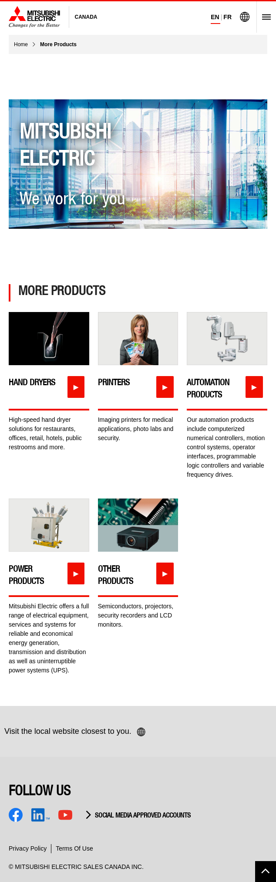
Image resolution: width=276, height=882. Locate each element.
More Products (58, 44)
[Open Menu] (263, 17)
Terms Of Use (74, 848)
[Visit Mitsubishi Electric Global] (244, 17)
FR (227, 17)
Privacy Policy (28, 848)
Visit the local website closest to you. (75, 732)
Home (21, 44)
